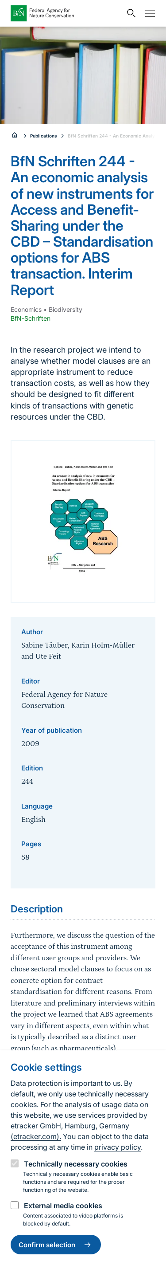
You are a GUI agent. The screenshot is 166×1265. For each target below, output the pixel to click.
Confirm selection (56, 1244)
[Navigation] (147, 13)
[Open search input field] (129, 13)
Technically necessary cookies (75, 1163)
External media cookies (63, 1205)
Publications (43, 135)
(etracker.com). (36, 1136)
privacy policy (117, 1147)
